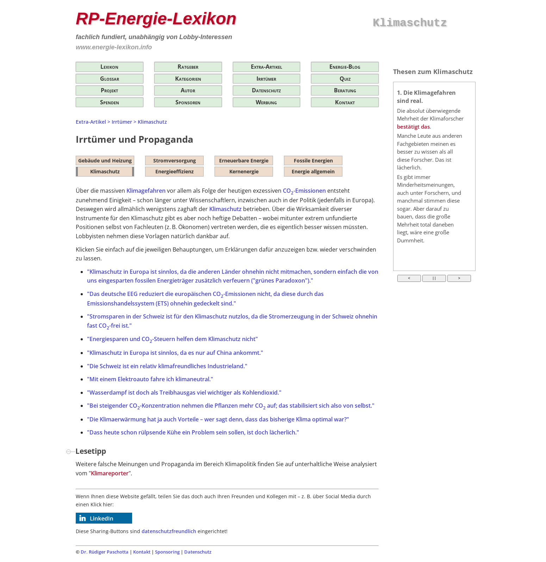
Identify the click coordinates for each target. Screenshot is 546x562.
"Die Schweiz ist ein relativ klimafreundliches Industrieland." (167, 366)
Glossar (109, 78)
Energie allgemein (313, 171)
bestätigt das (413, 126)
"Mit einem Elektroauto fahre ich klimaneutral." (150, 379)
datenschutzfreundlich (169, 531)
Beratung (345, 90)
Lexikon (109, 66)
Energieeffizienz (174, 171)
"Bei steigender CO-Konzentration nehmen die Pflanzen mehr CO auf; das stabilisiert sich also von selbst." (230, 405)
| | (434, 278)
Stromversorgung (174, 160)
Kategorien (188, 78)
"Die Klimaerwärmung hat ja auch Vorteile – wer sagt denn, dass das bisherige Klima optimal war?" (218, 419)
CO (288, 190)
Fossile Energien (313, 160)
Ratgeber (188, 66)
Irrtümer (266, 78)
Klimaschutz (152, 121)
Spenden (109, 102)
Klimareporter (110, 473)
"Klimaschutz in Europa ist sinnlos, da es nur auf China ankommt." (175, 353)
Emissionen (310, 190)
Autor (188, 90)
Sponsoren (187, 102)
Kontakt (345, 102)
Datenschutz (266, 90)
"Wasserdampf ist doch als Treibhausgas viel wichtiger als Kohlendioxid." (184, 392)
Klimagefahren (146, 190)
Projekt (109, 90)
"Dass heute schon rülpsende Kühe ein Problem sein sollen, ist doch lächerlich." (193, 432)
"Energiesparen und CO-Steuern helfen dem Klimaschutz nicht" (172, 339)
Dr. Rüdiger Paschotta (105, 552)
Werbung (266, 102)
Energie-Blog (344, 66)
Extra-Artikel (266, 66)
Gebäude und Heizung (105, 160)
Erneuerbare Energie (243, 160)
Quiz (345, 78)
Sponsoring (167, 552)
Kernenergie (244, 171)
